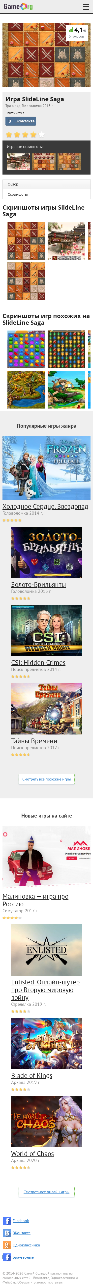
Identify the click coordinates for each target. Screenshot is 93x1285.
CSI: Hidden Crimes (38, 663)
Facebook (21, 1221)
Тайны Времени (34, 741)
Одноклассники (26, 1245)
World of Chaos (32, 1154)
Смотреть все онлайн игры (46, 1192)
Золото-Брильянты (38, 585)
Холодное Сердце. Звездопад (45, 507)
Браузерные (23, 1257)
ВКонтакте (22, 1233)
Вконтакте (24, 121)
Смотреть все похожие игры (46, 779)
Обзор (13, 184)
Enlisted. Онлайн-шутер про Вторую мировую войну (45, 990)
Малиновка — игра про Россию (35, 901)
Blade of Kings (31, 1076)
